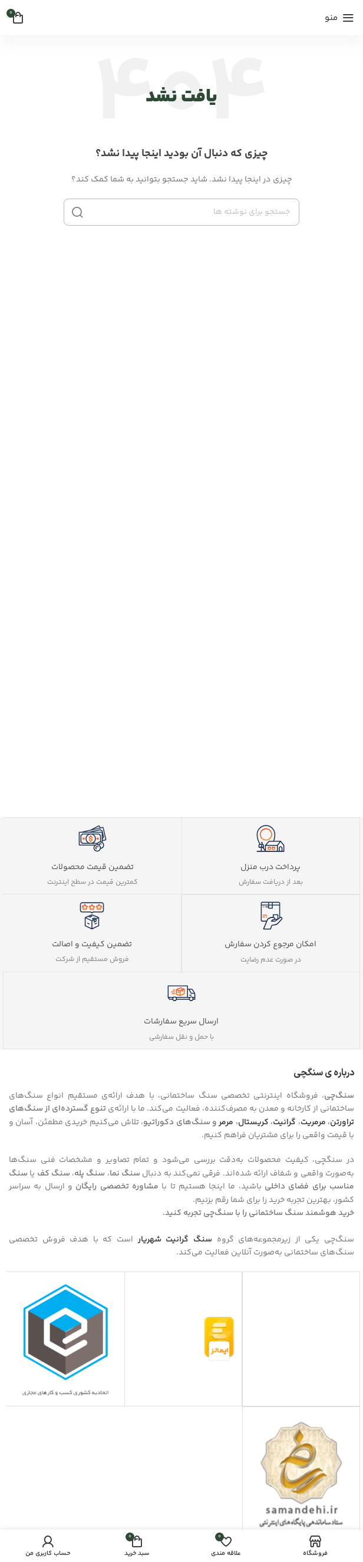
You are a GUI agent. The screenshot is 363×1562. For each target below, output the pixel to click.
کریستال (253, 1122)
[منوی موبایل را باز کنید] (339, 17)
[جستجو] (181, 212)
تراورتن (342, 1122)
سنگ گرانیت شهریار (175, 1239)
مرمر (226, 1122)
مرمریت (313, 1122)
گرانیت (284, 1122)
